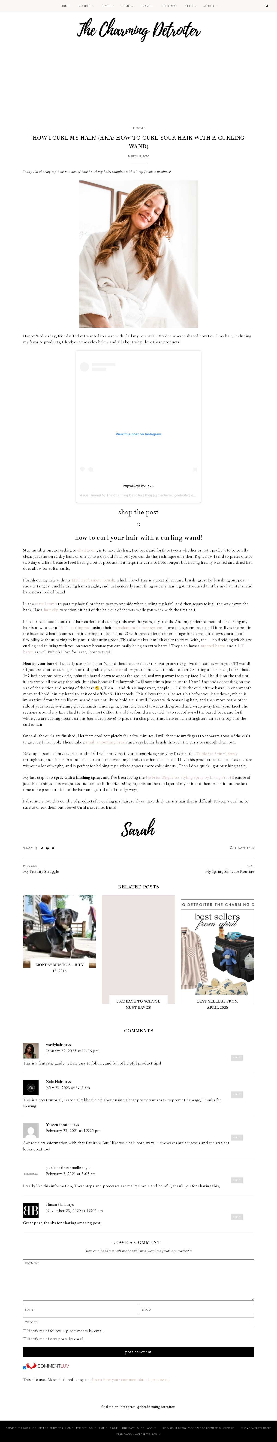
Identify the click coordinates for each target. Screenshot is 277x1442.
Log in (156, 1434)
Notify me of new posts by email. (55, 1339)
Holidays (168, 6)
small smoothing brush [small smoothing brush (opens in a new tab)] (106, 742)
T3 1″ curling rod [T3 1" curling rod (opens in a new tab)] (74, 628)
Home (65, 6)
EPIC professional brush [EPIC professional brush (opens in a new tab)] (93, 580)
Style (106, 6)
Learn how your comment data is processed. (131, 1380)
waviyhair (54, 1045)
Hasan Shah (56, 1204)
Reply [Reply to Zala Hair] (237, 1094)
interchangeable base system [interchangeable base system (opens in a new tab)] (138, 628)
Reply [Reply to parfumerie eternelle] (237, 1180)
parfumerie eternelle (63, 1168)
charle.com (87, 550)
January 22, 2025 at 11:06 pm (72, 1051)
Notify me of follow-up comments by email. (66, 1331)
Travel (146, 6)
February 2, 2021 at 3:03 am (71, 1174)
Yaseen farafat (58, 1125)
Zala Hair (54, 1082)
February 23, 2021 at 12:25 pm (73, 1131)
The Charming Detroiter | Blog (129, 495)
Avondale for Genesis (203, 1428)
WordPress (142, 1434)
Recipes (84, 6)
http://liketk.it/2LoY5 (138, 486)
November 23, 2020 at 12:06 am (74, 1211)
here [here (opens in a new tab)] (117, 670)
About (209, 6)
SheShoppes (263, 1428)
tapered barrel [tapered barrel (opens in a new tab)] (213, 646)
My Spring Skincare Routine (229, 871)
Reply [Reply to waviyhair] (237, 1057)
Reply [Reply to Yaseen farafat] (237, 1137)
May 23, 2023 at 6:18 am (68, 1088)
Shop (189, 6)
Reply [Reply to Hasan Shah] (237, 1217)
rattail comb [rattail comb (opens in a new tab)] (46, 604)
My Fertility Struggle (41, 871)
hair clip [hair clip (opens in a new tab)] (51, 610)
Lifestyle (138, 128)
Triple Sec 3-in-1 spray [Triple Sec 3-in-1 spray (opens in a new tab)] (217, 754)
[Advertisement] (138, 90)
